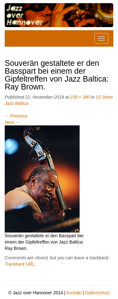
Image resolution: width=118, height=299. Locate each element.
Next (12, 122)
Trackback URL (20, 264)
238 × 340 (80, 97)
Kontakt (74, 292)
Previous (16, 115)
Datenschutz (97, 292)
